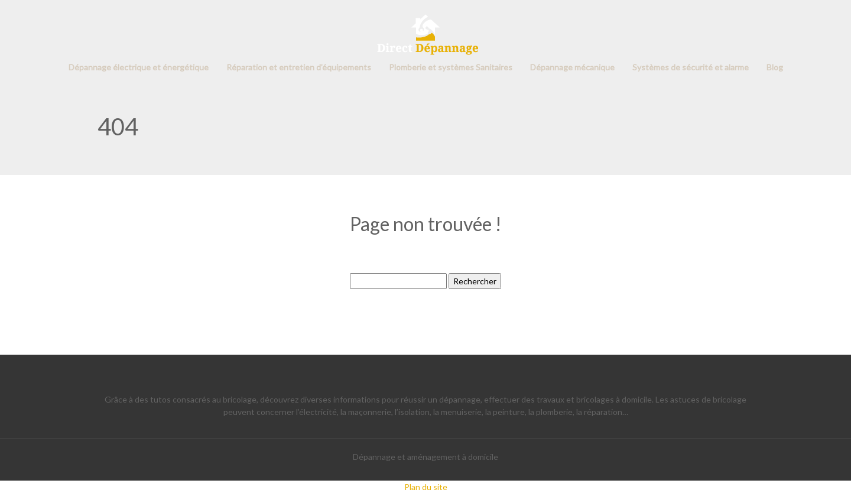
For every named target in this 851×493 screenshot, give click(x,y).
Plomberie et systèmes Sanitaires (450, 67)
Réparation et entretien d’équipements (298, 67)
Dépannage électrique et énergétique (139, 67)
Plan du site (425, 487)
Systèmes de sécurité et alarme (690, 67)
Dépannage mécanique (572, 67)
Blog (774, 67)
